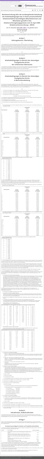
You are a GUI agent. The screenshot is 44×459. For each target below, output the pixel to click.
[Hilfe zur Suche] (15, 6)
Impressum (6, 456)
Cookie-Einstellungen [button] (28, 456)
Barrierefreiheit (19, 456)
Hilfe (23, 456)
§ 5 (13, 33)
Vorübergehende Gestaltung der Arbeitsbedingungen (11, 10)
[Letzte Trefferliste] (17, 6)
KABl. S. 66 (37, 34)
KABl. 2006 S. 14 (24, 27)
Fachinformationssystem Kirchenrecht (10, 1)
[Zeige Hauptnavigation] (42, 2)
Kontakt (2, 456)
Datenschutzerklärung (12, 456)
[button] (35, 10)
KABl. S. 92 (22, 32)
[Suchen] (20, 6)
